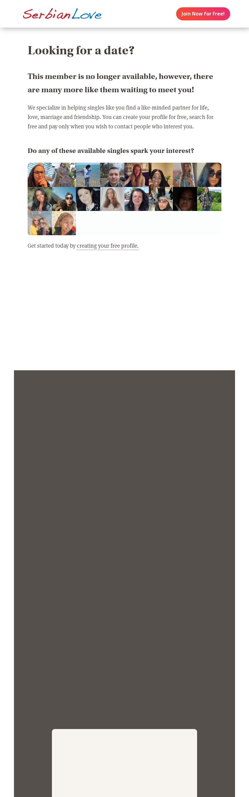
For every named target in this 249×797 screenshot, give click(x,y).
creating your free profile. (108, 245)
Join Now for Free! (203, 13)
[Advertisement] (124, 314)
